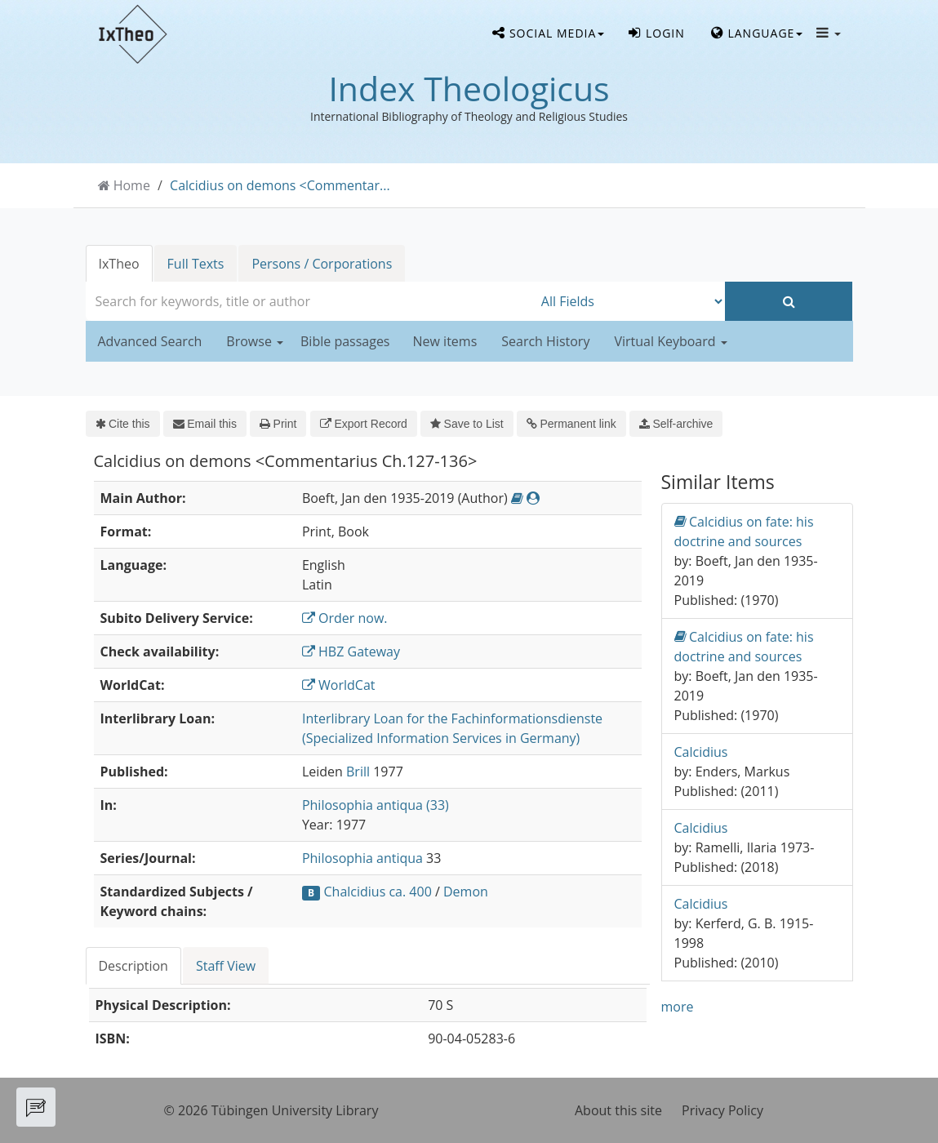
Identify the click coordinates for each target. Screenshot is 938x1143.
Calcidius (701, 752)
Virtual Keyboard (670, 341)
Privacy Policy (722, 1110)
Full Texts (195, 264)
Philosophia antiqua (362, 858)
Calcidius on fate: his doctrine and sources (744, 531)
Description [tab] (133, 966)
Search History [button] (545, 341)
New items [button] (445, 341)
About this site (618, 1110)
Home (131, 185)
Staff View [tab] (226, 966)
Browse (254, 341)
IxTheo (119, 264)
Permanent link (571, 423)
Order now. (345, 618)
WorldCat (339, 685)
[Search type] (629, 301)
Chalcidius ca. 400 (378, 892)
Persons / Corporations (321, 264)
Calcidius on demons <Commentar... (280, 185)
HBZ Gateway (351, 651)
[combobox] (309, 301)
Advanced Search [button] (150, 341)
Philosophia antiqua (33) (375, 805)
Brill (358, 772)
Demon (465, 892)
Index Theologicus (468, 88)
